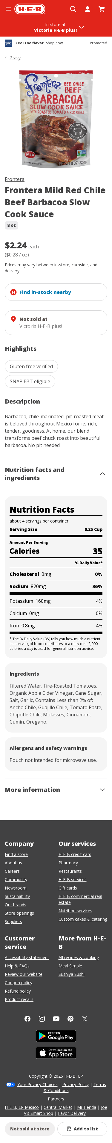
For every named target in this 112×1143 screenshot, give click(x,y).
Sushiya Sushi (72, 974)
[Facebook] (27, 1018)
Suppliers (13, 921)
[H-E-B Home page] (29, 9)
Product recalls (19, 999)
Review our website (23, 974)
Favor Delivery (72, 1113)
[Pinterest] (70, 1018)
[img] (56, 119)
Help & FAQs (17, 966)
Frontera (14, 179)
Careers (12, 871)
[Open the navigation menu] (8, 9)
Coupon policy (18, 982)
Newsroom (16, 888)
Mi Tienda (86, 1107)
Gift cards (68, 888)
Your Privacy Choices (37, 1084)
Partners (56, 1099)
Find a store (16, 854)
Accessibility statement (27, 957)
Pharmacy (68, 863)
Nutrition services (75, 911)
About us (13, 863)
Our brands (15, 905)
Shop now (54, 43)
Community (16, 879)
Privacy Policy (75, 1084)
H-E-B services (73, 879)
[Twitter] (84, 1018)
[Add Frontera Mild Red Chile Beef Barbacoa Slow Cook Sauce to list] (82, 1129)
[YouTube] (56, 1018)
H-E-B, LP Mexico (22, 1107)
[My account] (87, 9)
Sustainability (17, 896)
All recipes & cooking (79, 957)
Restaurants (70, 871)
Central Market (58, 1107)
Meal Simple (70, 966)
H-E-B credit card (75, 854)
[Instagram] (41, 1018)
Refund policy (18, 991)
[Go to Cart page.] (101, 9)
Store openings (19, 913)
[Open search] (73, 9)
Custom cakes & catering (83, 919)
